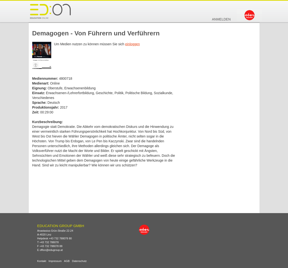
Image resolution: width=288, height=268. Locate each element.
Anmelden (221, 19)
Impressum (55, 261)
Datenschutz (79, 261)
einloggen (132, 44)
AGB (67, 261)
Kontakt (41, 261)
